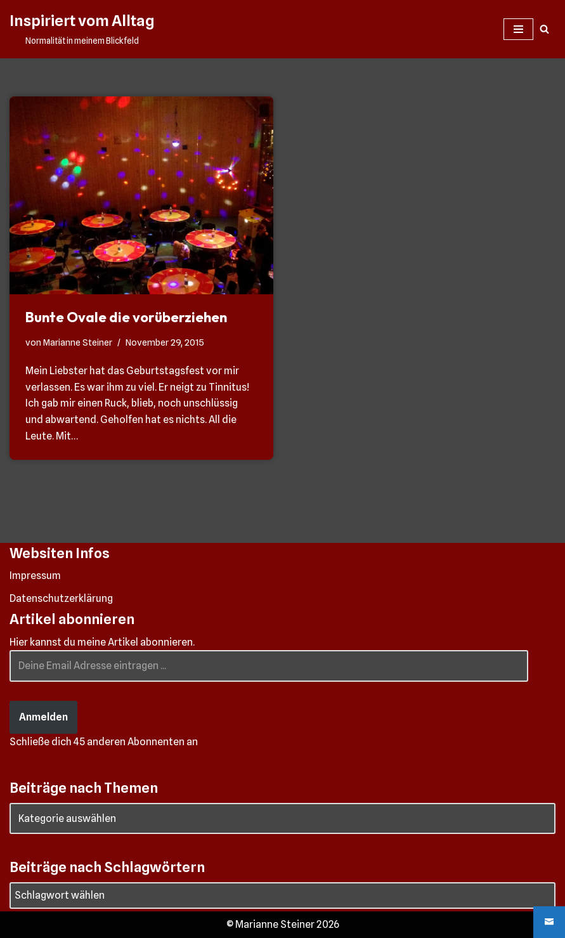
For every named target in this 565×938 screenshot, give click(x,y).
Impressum (35, 576)
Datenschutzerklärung (61, 598)
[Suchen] (544, 29)
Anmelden (43, 717)
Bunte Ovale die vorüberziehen (126, 317)
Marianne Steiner (77, 342)
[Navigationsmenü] (518, 29)
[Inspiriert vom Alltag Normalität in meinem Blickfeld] (82, 29)
